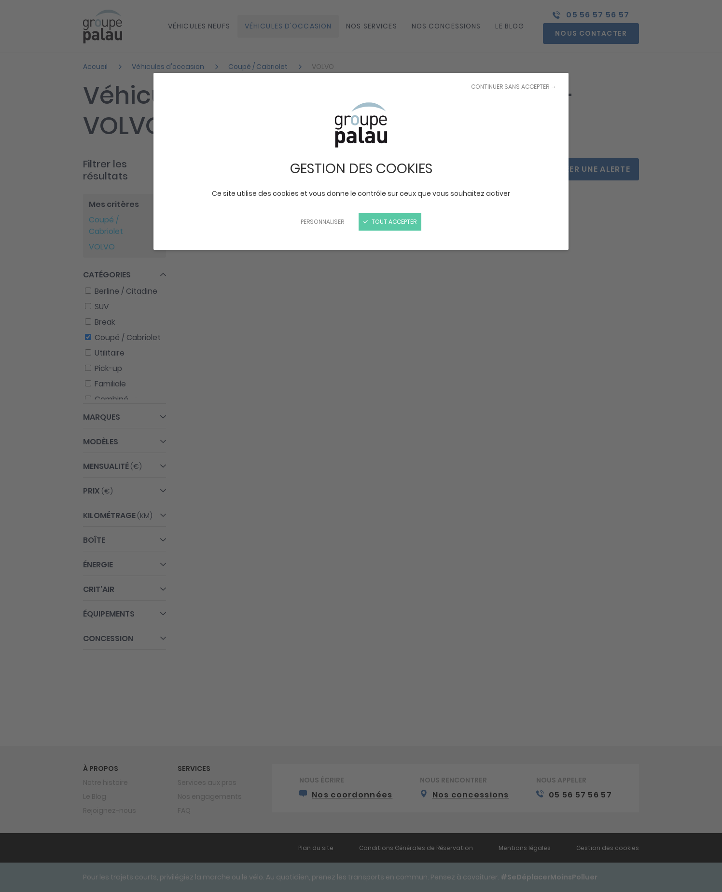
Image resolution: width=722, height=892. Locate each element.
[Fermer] (361, 446)
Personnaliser (322, 222)
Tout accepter (390, 222)
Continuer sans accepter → (513, 86)
